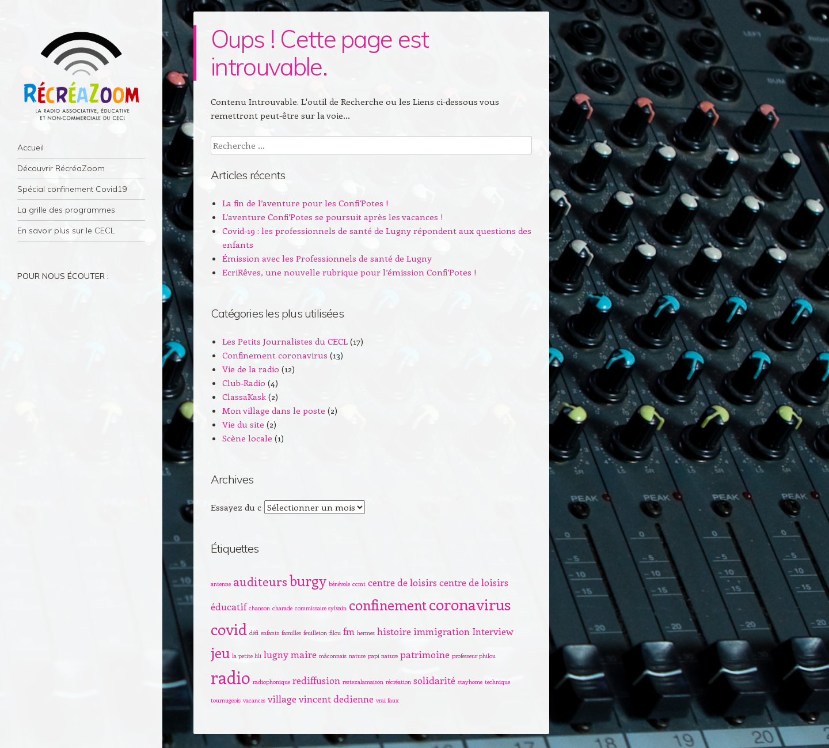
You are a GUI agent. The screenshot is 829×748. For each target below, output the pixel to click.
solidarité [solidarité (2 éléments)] (434, 680)
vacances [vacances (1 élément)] (254, 700)
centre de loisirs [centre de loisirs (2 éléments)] (402, 582)
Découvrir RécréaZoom (61, 168)
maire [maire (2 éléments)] (304, 654)
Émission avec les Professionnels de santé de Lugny (327, 258)
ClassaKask (244, 396)
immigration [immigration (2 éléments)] (441, 631)
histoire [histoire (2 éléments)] (394, 631)
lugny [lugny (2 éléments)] (276, 654)
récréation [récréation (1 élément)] (398, 682)
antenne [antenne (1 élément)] (221, 584)
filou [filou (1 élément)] (335, 633)
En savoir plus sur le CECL (66, 230)
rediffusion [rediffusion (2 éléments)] (316, 680)
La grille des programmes (66, 210)
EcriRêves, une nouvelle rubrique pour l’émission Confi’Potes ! (349, 272)
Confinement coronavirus (275, 355)
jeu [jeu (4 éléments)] (220, 652)
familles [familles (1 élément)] (291, 633)
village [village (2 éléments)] (282, 698)
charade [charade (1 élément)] (282, 608)
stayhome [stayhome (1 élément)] (470, 682)
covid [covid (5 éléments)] (229, 628)
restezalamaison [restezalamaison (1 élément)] (363, 682)
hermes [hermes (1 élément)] (366, 633)
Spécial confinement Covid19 (72, 189)
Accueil (30, 147)
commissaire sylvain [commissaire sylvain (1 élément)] (321, 608)
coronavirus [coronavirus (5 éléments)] (470, 604)
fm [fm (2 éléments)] (349, 631)
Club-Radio (243, 382)
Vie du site (243, 424)
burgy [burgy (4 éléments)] (308, 580)
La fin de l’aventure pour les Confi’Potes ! (305, 203)
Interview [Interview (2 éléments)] (493, 631)
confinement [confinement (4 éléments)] (388, 604)
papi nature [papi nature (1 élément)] (383, 656)
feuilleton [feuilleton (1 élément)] (315, 633)
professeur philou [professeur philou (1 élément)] (474, 656)
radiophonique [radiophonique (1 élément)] (271, 682)
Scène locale (247, 438)
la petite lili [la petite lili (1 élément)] (246, 656)
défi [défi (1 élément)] (253, 633)
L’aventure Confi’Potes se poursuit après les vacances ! (332, 216)
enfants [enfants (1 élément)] (270, 633)
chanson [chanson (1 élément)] (259, 608)
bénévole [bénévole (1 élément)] (339, 584)
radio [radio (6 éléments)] (230, 677)
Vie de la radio (250, 369)
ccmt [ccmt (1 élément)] (359, 584)
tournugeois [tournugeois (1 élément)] (226, 700)
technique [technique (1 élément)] (497, 682)
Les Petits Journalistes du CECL (285, 341)
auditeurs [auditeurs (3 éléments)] (260, 581)
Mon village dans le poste (273, 410)
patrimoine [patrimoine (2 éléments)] (425, 654)
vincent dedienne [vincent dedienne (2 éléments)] (336, 698)
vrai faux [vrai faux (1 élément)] (387, 700)
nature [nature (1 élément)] (357, 656)
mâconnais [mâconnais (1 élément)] (333, 656)
